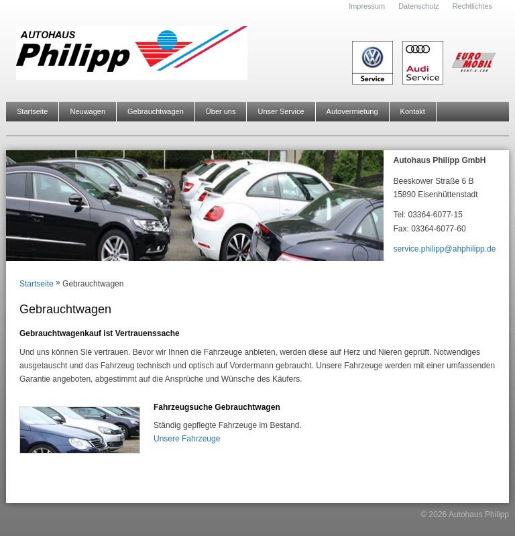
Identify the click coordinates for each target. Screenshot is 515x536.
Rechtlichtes (472, 6)
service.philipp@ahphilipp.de (445, 249)
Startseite (32, 111)
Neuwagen (87, 111)
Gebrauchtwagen (155, 111)
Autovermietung (352, 111)
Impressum (367, 6)
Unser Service (281, 111)
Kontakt (412, 111)
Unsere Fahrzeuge (187, 438)
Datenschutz (418, 6)
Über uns (221, 111)
